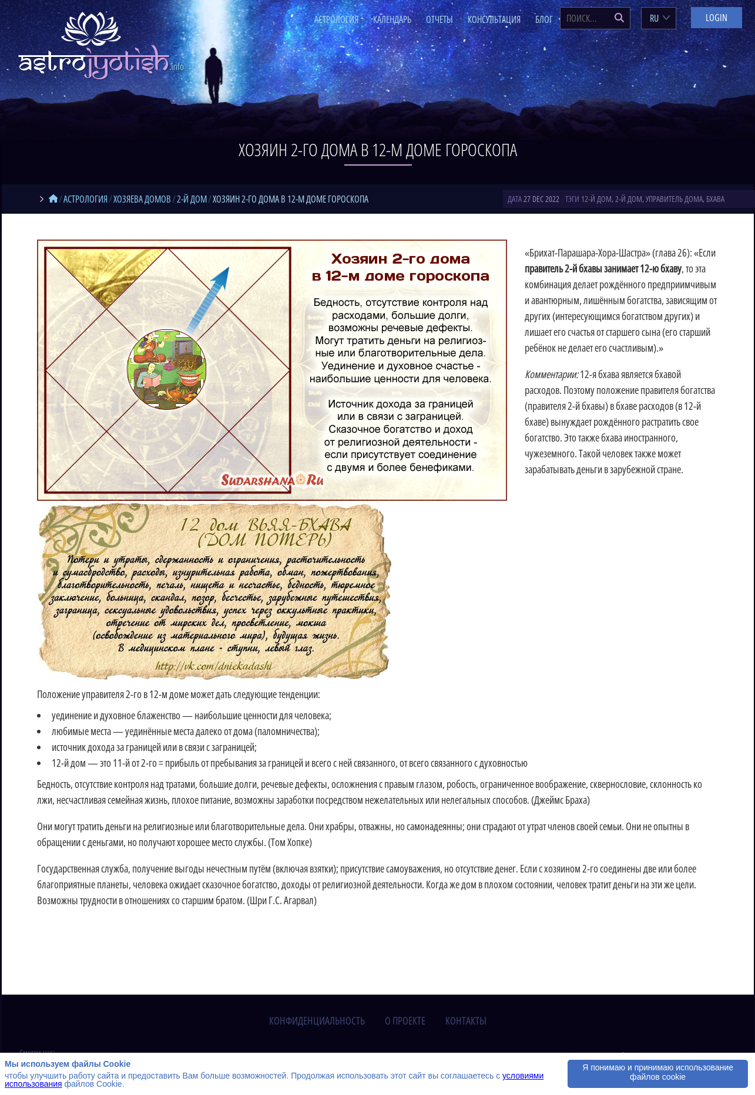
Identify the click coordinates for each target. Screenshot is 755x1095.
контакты (465, 1020)
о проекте (405, 1020)
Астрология (336, 19)
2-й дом (628, 198)
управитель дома (674, 198)
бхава (715, 198)
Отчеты (439, 19)
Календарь (392, 19)
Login (716, 17)
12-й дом (596, 198)
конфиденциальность (317, 1020)
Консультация (494, 19)
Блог (544, 19)
